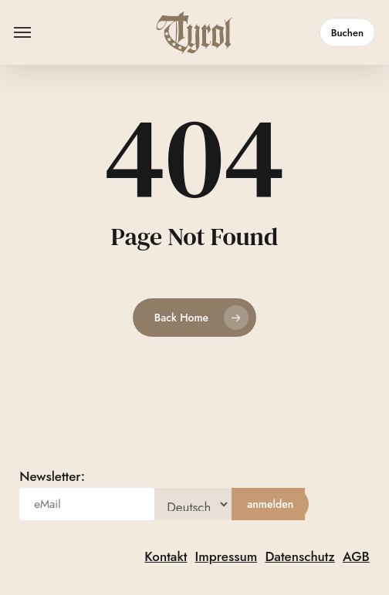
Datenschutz (299, 556)
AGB (356, 556)
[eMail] (86, 504)
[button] (22, 32)
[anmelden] (270, 504)
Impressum (226, 556)
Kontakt (165, 556)
